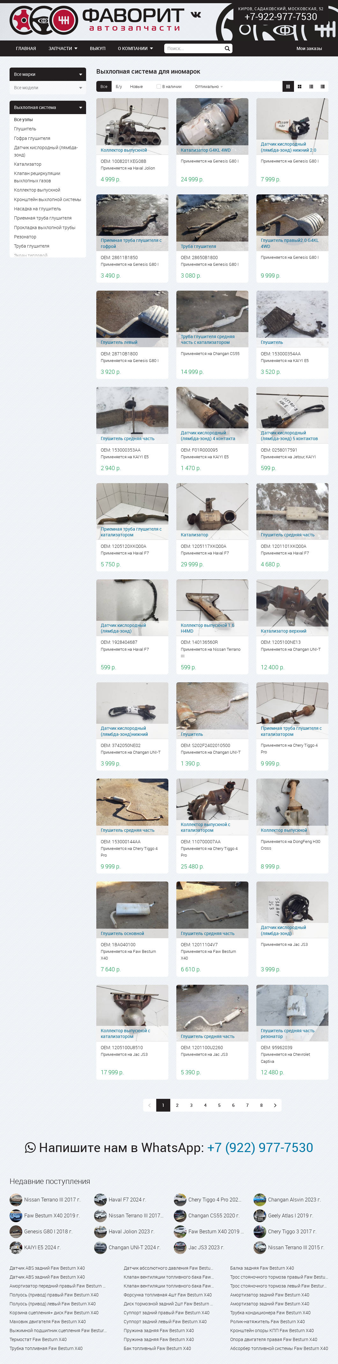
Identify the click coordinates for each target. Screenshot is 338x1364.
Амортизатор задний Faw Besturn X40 (269, 1295)
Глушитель (25, 129)
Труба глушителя (31, 246)
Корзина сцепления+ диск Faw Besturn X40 (54, 1313)
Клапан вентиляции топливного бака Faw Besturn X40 (169, 1277)
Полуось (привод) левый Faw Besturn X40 (53, 1304)
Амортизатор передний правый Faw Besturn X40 (59, 1286)
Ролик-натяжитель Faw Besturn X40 (267, 1321)
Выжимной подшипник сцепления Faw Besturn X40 (59, 1330)
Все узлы (23, 119)
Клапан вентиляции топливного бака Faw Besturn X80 (169, 1286)
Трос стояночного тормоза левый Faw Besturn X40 (279, 1286)
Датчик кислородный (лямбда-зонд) (46, 150)
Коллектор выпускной (37, 190)
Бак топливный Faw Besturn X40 (157, 1348)
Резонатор (25, 237)
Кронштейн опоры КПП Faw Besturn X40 (272, 1330)
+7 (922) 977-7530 (260, 1147)
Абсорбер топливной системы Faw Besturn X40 (279, 1348)
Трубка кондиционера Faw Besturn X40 (270, 1313)
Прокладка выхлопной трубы (45, 227)
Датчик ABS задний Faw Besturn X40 (47, 1268)
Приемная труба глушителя (43, 218)
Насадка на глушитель (37, 209)
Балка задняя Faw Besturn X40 (262, 1268)
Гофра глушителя (32, 138)
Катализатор (27, 164)
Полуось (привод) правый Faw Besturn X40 (54, 1295)
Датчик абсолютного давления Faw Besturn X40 (169, 1268)
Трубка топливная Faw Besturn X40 (46, 1348)
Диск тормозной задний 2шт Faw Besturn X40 (169, 1304)
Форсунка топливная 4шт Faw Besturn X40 (168, 1295)
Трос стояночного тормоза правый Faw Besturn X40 (279, 1277)
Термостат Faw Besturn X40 (38, 1339)
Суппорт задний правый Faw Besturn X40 (166, 1313)
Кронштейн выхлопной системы (47, 199)
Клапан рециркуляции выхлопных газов (37, 176)
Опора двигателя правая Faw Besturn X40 (273, 1339)
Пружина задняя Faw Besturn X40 (159, 1330)
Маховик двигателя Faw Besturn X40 (48, 1321)
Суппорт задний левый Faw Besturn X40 (165, 1321)
